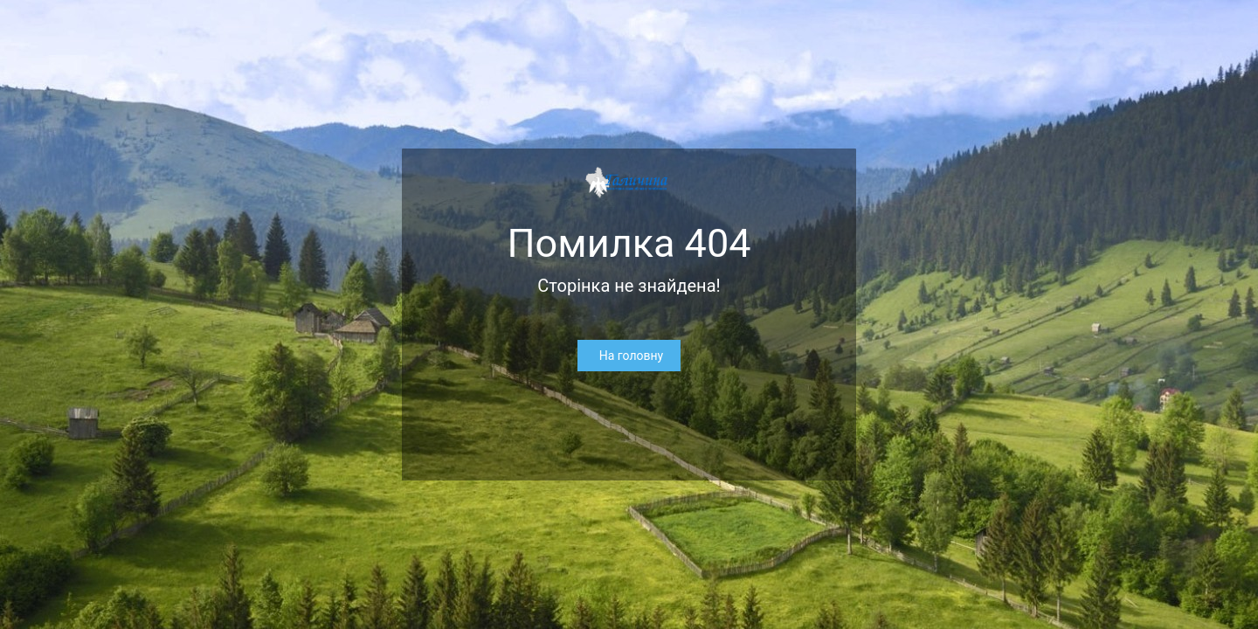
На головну (631, 356)
